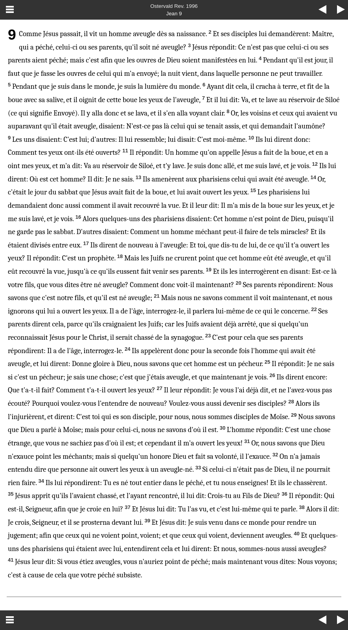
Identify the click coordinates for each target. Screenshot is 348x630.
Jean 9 (174, 13)
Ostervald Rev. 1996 (174, 6)
